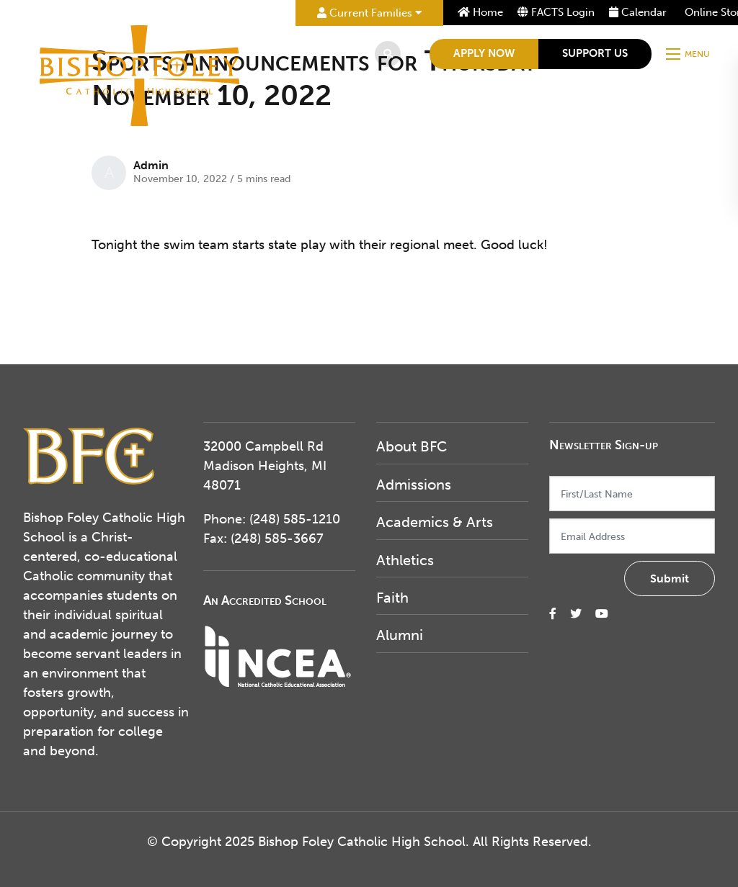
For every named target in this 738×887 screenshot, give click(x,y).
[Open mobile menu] (689, 54)
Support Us (595, 53)
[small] (552, 614)
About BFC (411, 446)
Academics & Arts (434, 522)
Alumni (399, 635)
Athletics (405, 560)
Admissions (413, 484)
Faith (392, 597)
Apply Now (484, 53)
